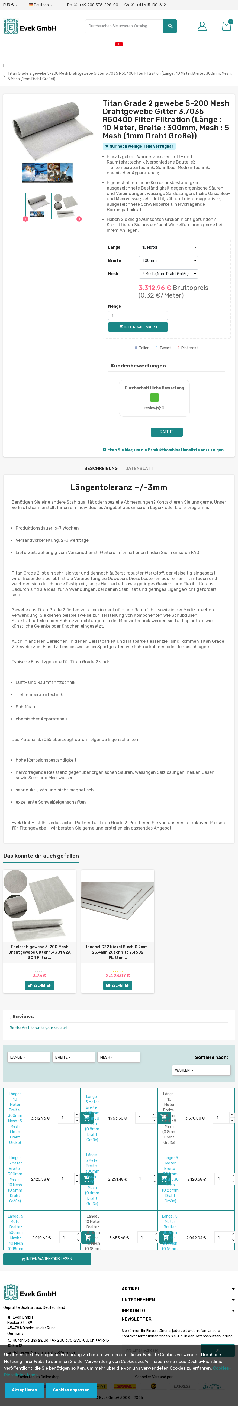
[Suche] (131, 26)
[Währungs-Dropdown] (10, 5)
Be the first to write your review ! (38, 1028)
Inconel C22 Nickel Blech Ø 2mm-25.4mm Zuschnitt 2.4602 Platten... (118, 952)
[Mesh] (168, 274)
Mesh (113, 274)
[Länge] (168, 247)
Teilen (142, 348)
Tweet (163, 348)
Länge (114, 247)
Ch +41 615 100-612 (145, 5)
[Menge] (138, 315)
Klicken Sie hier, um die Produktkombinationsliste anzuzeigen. (164, 450)
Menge (114, 306)
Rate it (166, 432)
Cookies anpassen (71, 1390)
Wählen (184, 1070)
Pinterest (188, 348)
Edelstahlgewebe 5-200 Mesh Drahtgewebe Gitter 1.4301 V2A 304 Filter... (39, 952)
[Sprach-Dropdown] (41, 5)
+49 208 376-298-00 (68, 1340)
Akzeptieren (24, 1390)
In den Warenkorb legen (47, 1259)
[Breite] (168, 260)
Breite (114, 260)
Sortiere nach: (211, 1057)
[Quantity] (66, 1118)
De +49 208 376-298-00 (93, 5)
